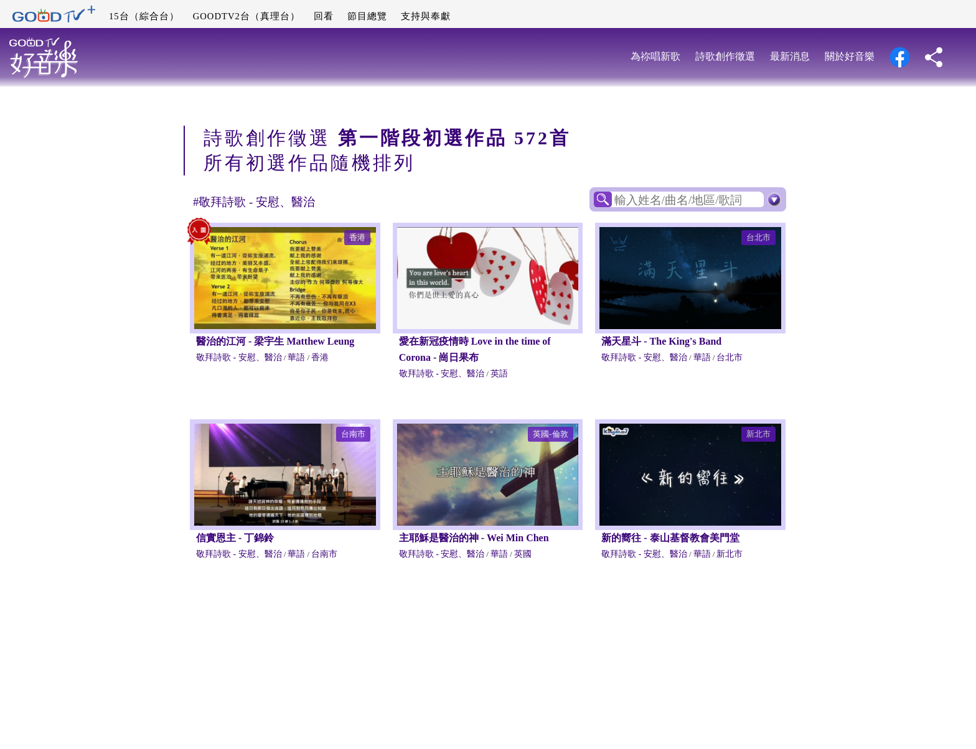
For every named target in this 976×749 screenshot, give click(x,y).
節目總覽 (367, 16)
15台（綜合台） (144, 16)
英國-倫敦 (550, 434)
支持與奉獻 (426, 16)
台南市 (353, 434)
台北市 (758, 237)
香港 (357, 237)
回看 (324, 16)
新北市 (758, 434)
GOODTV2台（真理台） (246, 16)
